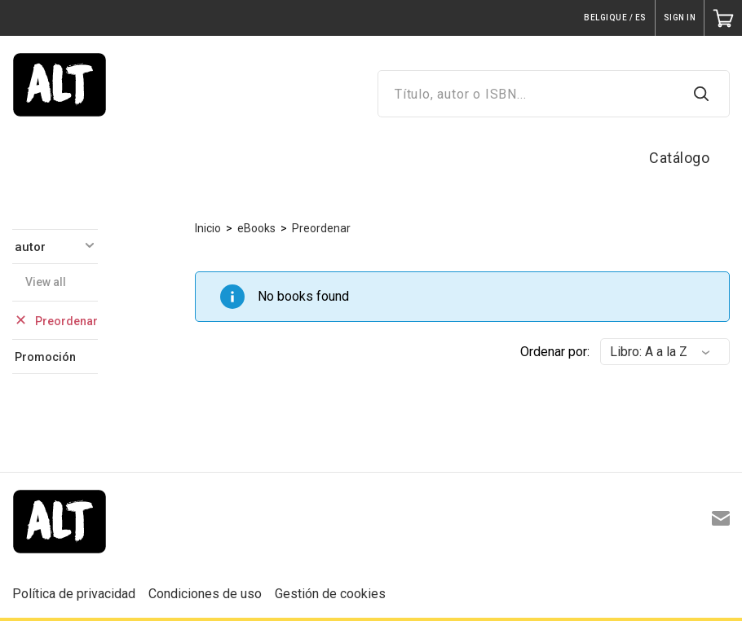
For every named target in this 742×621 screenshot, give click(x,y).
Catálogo (679, 157)
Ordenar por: (555, 351)
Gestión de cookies (330, 593)
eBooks (256, 228)
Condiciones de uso (205, 593)
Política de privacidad (73, 593)
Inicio (208, 228)
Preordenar (321, 228)
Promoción (45, 356)
